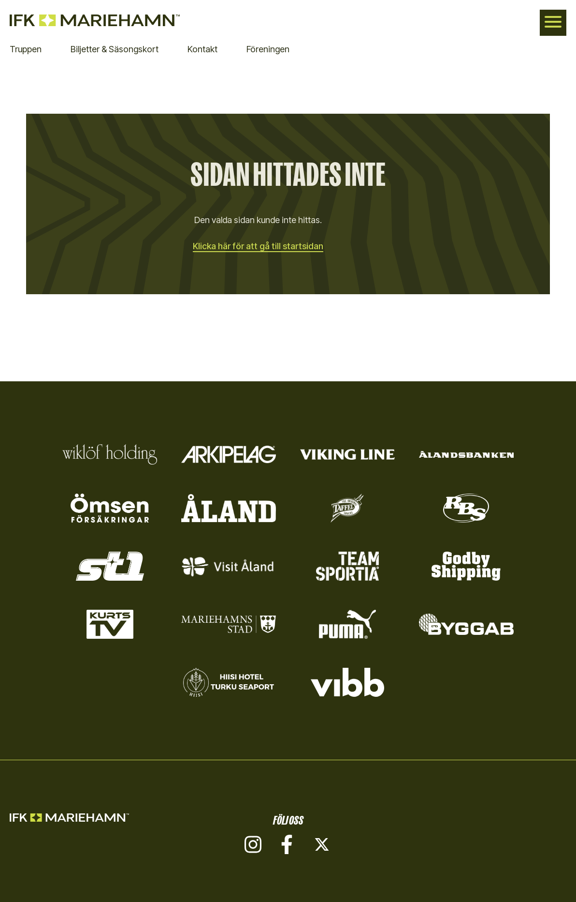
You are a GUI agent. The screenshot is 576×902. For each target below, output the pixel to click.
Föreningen (267, 49)
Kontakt (202, 49)
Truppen (26, 49)
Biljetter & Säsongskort (114, 49)
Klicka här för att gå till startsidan (258, 246)
